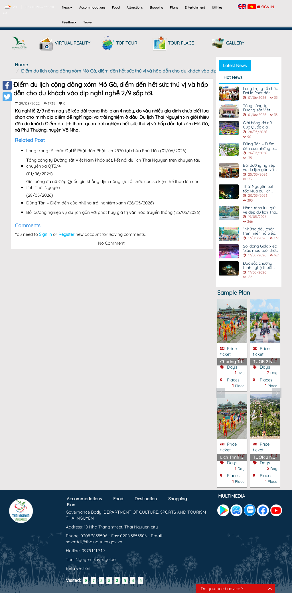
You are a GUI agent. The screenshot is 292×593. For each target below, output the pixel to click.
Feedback (69, 22)
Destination (146, 498)
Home (21, 64)
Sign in (267, 7)
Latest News (235, 65)
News (67, 7)
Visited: (73, 580)
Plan (71, 504)
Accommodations (92, 7)
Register (66, 234)
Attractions (135, 7)
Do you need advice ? (222, 588)
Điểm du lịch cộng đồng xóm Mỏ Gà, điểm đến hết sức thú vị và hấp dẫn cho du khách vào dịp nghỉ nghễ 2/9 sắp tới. (142, 71)
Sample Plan (233, 292)
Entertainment (195, 7)
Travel (87, 22)
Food (116, 7)
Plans (174, 7)
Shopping (156, 7)
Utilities (217, 7)
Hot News (233, 77)
